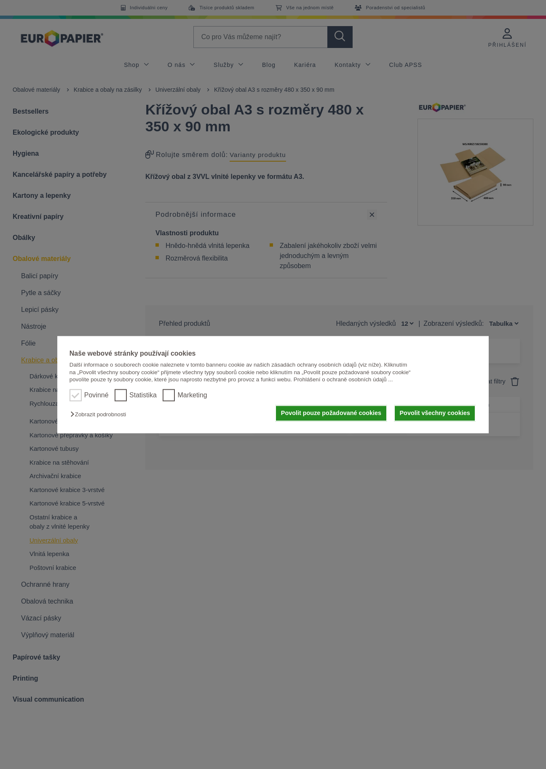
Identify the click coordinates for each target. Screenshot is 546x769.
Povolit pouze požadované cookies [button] (331, 413)
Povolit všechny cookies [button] (435, 413)
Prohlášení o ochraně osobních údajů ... (343, 379)
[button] (100, 415)
